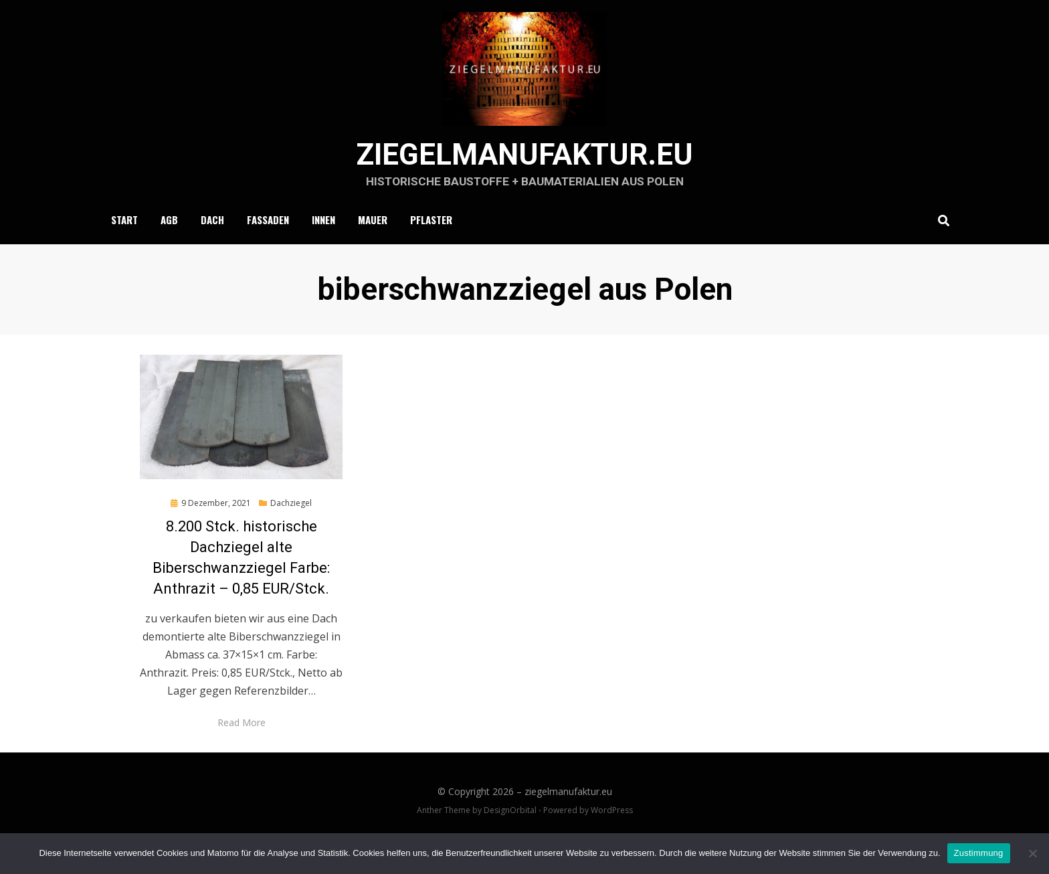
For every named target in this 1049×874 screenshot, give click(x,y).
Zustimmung (979, 853)
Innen (323, 245)
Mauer (372, 245)
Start (124, 245)
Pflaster (431, 245)
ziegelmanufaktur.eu (524, 178)
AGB (169, 245)
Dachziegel (291, 529)
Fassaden (268, 245)
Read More (241, 748)
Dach (212, 245)
